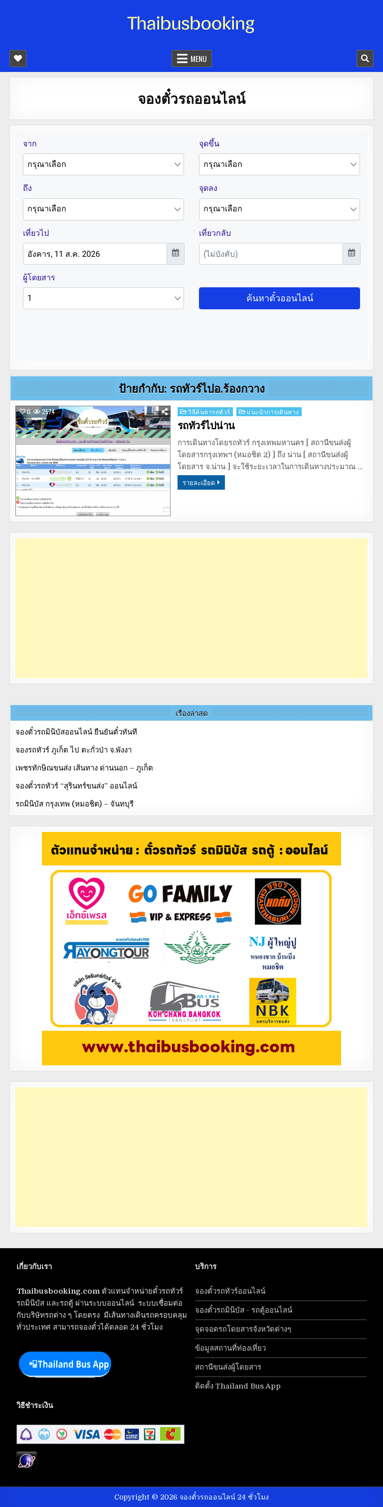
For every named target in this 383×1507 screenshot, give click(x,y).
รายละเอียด (199, 482)
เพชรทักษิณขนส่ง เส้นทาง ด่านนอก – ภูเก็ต (84, 767)
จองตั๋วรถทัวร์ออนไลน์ (230, 1291)
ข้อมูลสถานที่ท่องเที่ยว (230, 1348)
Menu (198, 58)
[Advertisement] (191, 608)
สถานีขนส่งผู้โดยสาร (228, 1367)
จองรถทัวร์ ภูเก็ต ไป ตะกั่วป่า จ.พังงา (73, 750)
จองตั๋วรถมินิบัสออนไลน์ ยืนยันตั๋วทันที (76, 732)
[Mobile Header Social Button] (17, 58)
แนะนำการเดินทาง (273, 411)
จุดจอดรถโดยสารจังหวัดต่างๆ (243, 1329)
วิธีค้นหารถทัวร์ (209, 411)
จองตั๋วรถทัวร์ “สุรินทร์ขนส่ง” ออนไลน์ (76, 785)
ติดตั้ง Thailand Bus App (238, 1386)
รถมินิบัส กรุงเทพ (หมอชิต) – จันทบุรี (74, 803)
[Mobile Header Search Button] (365, 58)
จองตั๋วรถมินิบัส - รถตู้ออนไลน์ (243, 1310)
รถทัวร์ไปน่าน (206, 426)
